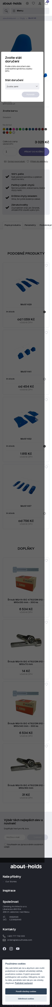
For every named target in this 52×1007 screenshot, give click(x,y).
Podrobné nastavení (24, 983)
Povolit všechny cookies (26, 991)
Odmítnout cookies (26, 999)
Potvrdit (37, 97)
